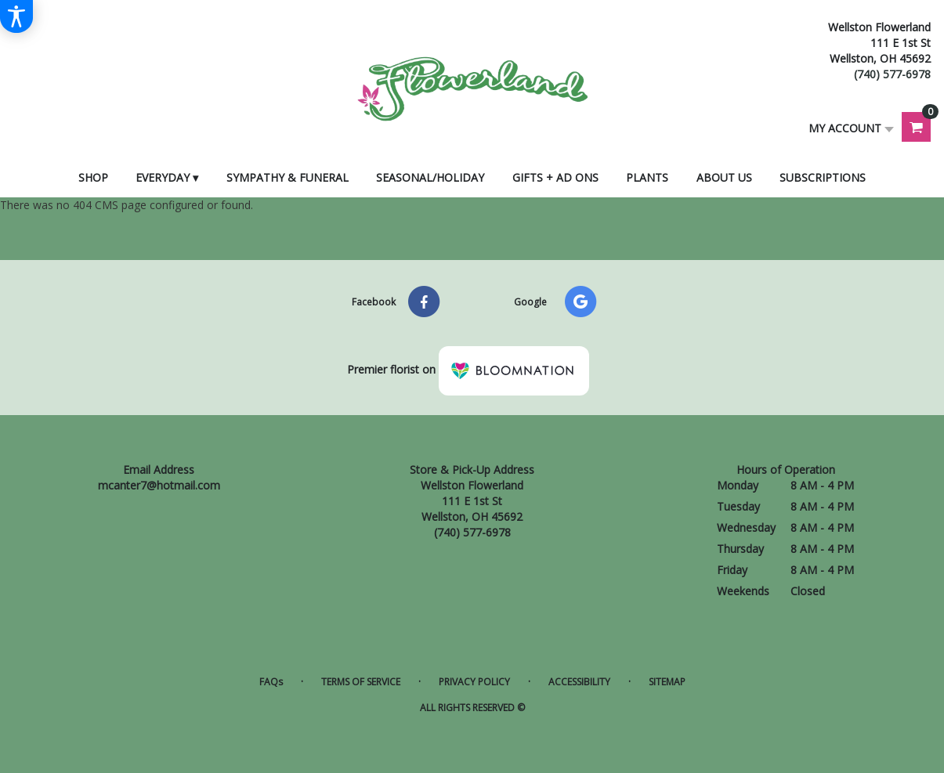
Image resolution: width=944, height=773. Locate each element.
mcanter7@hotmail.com (159, 485)
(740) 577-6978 (892, 74)
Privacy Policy (474, 681)
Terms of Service (360, 681)
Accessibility (579, 681)
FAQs (271, 681)
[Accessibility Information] (16, 16)
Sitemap (667, 681)
